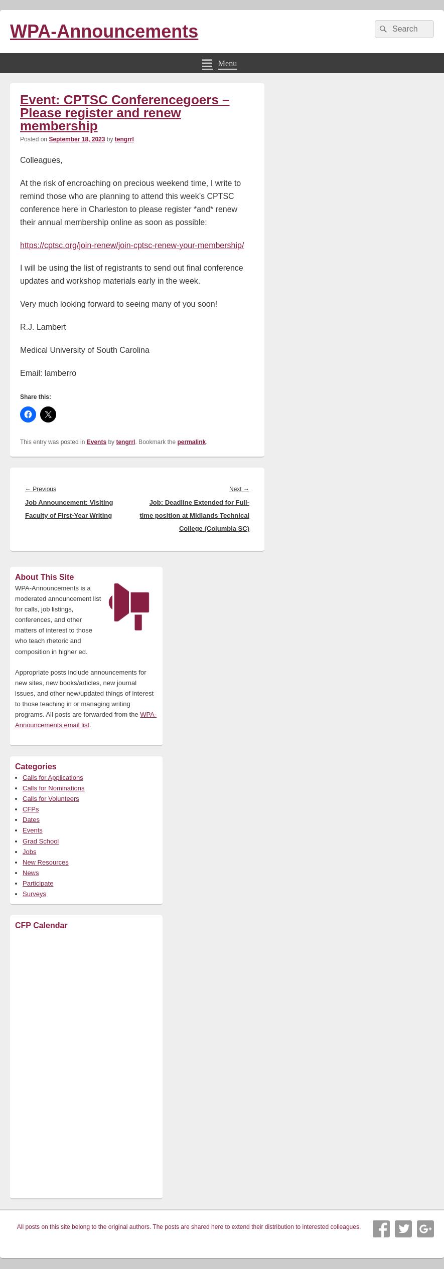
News (31, 873)
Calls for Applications (53, 777)
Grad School (41, 841)
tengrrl (124, 139)
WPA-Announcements (104, 31)
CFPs (31, 809)
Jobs (29, 852)
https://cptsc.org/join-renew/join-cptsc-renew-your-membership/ (132, 245)
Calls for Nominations (54, 788)
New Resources (46, 862)
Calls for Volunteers (51, 798)
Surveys (34, 894)
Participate (38, 883)
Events (96, 442)
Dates (31, 819)
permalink (192, 442)
